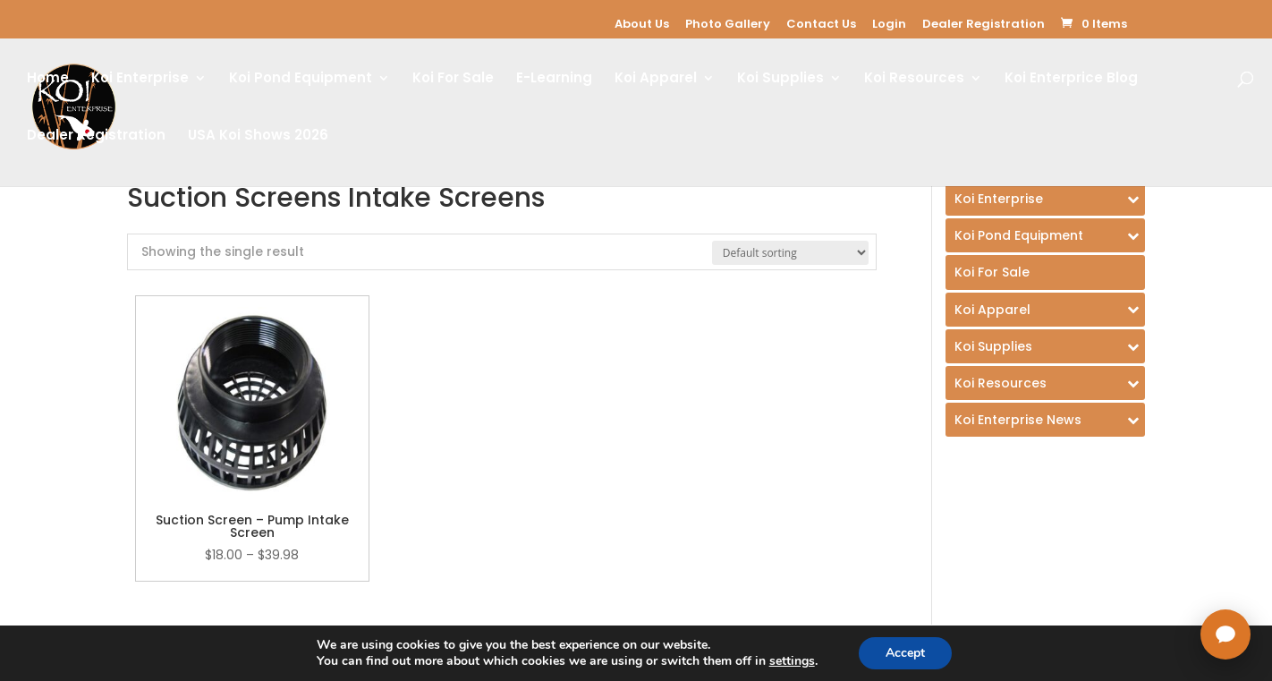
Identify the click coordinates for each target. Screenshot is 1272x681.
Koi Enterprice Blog (1071, 79)
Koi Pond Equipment (300, 79)
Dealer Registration (983, 23)
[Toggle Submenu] (1045, 199)
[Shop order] (790, 253)
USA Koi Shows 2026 (258, 136)
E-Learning (554, 79)
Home (48, 79)
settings (792, 661)
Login (889, 23)
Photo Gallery (727, 23)
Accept (905, 652)
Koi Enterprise (140, 79)
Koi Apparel (656, 79)
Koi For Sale (453, 79)
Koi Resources (914, 79)
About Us (642, 23)
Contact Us (821, 23)
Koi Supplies (780, 79)
